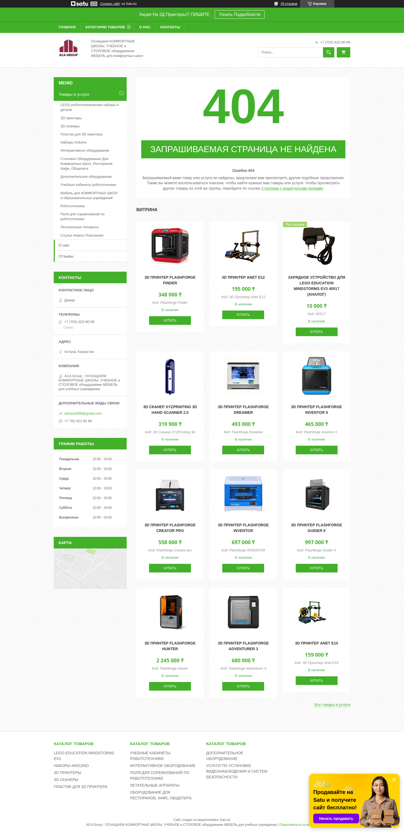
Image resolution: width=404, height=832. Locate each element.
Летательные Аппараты (79, 227)
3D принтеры (71, 118)
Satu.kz (225, 820)
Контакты (170, 27)
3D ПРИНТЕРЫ (67, 772)
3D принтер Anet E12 (243, 277)
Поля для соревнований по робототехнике (82, 216)
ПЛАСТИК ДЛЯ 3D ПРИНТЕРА (80, 787)
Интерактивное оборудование (84, 150)
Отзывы (66, 256)
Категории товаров (105, 27)
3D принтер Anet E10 (316, 643)
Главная (67, 27)
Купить (170, 320)
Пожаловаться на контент (298, 825)
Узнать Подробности (239, 14)
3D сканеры (70, 126)
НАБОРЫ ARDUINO (71, 765)
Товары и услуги (74, 94)
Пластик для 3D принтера (81, 134)
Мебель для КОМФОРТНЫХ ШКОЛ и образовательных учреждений (88, 195)
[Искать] (328, 52)
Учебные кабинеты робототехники (88, 185)
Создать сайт (110, 4)
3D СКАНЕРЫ (66, 780)
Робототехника (72, 206)
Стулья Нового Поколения (81, 235)
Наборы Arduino (73, 142)
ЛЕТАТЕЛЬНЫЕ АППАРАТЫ (154, 785)
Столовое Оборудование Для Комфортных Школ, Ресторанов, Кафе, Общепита (86, 164)
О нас (145, 27)
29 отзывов (289, 4)
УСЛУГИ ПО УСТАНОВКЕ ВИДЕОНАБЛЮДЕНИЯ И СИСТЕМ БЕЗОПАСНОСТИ (236, 771)
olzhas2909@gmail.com (83, 413)
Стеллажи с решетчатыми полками (292, 188)
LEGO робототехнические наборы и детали (89, 107)
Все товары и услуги (332, 705)
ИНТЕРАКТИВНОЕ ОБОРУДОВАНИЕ (162, 765)
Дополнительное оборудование (86, 177)
